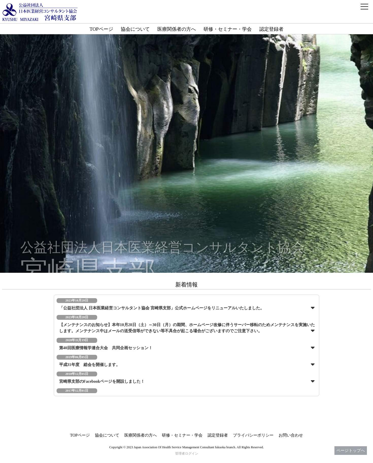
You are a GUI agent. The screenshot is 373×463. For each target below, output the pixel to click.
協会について (135, 29)
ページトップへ (350, 450)
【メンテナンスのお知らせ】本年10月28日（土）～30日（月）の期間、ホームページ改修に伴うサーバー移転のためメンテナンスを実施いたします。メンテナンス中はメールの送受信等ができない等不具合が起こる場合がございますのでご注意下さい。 (187, 328)
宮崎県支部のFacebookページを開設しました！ (102, 381)
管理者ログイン (186, 453)
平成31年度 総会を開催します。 (89, 364)
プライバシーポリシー (253, 435)
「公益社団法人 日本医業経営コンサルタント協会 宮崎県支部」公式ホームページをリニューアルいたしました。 (161, 308)
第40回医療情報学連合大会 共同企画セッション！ (105, 348)
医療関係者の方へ (176, 29)
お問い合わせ (291, 435)
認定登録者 (271, 29)
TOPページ (101, 29)
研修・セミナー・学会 (228, 29)
